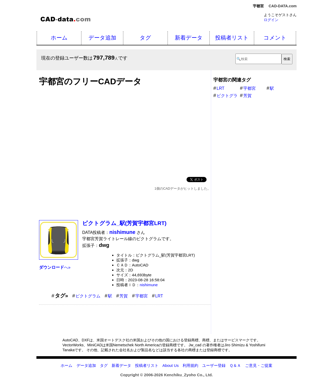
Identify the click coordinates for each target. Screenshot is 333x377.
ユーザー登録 (214, 365)
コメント (275, 38)
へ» (55, 267)
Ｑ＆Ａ (235, 365)
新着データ (189, 38)
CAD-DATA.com (283, 6)
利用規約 (190, 365)
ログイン (271, 20)
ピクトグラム (87, 296)
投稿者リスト (232, 38)
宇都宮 (141, 296)
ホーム (59, 38)
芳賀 (123, 296)
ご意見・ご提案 (258, 365)
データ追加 (102, 38)
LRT (159, 296)
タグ (145, 38)
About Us (170, 365)
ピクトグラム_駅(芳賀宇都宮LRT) (124, 223)
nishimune (149, 285)
